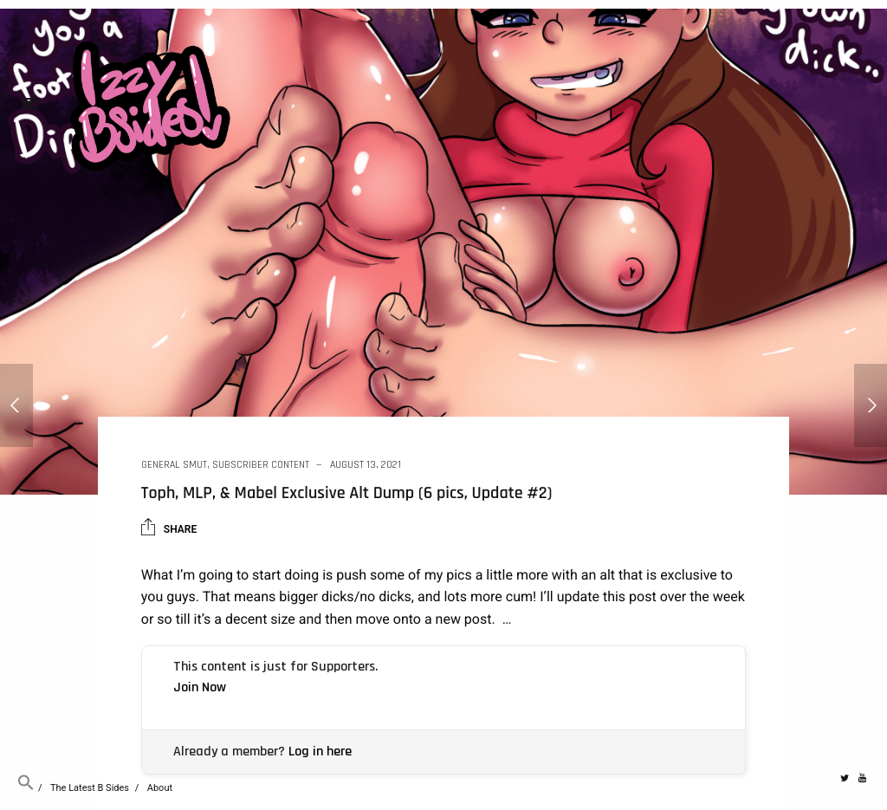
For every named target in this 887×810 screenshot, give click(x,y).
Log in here (320, 751)
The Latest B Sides (89, 788)
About (159, 788)
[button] (26, 788)
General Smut (174, 464)
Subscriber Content (260, 464)
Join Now (199, 687)
